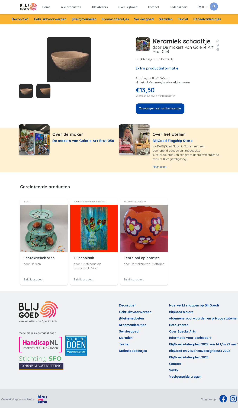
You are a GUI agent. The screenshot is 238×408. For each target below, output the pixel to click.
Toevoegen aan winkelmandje (160, 107)
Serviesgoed (144, 18)
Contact (153, 6)
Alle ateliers (100, 6)
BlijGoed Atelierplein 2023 (188, 356)
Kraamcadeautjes (115, 18)
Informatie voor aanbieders (190, 337)
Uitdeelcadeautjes (207, 18)
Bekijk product (34, 278)
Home (46, 6)
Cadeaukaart (179, 6)
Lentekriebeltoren (39, 257)
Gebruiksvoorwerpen (50, 18)
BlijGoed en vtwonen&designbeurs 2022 (199, 350)
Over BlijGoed (127, 6)
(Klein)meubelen (84, 18)
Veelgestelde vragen (185, 376)
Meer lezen (159, 165)
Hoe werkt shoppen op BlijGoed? (194, 304)
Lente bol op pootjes (142, 257)
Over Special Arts (182, 330)
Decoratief (20, 18)
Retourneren (178, 324)
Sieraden (165, 18)
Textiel (183, 18)
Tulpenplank (84, 257)
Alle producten (71, 6)
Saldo (173, 369)
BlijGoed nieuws (181, 311)
